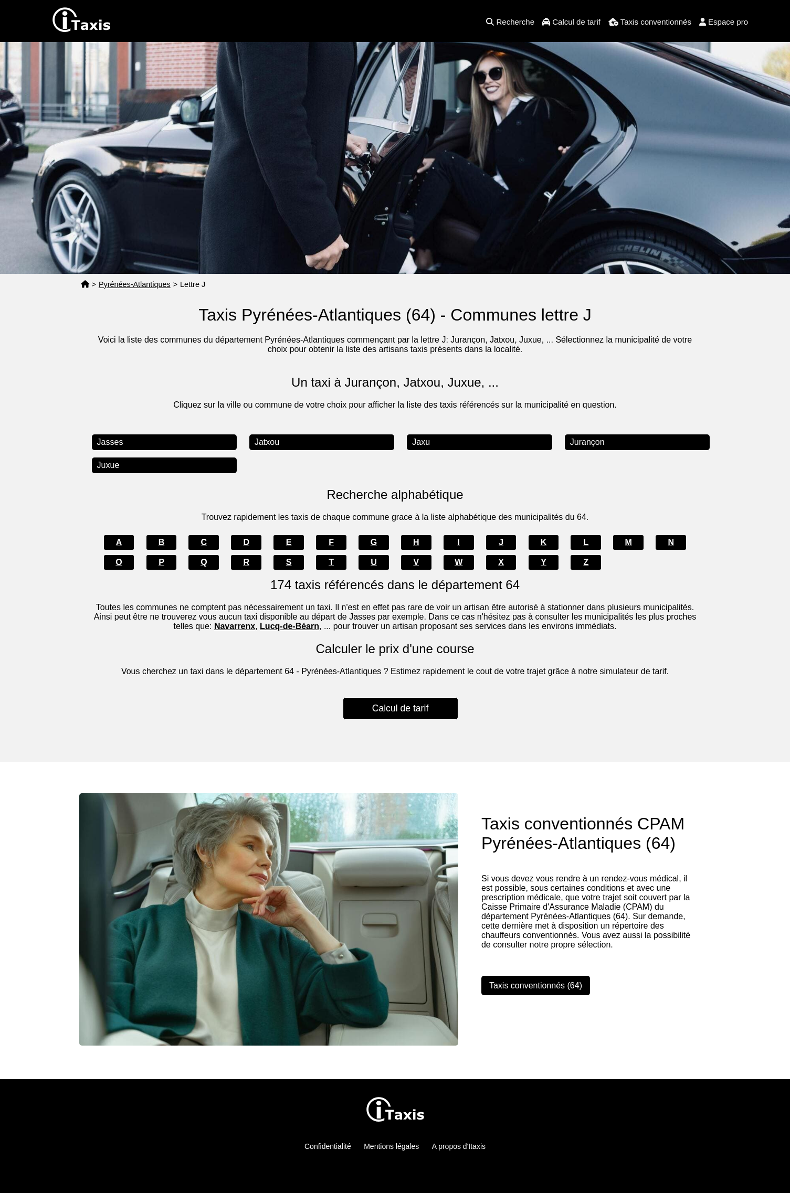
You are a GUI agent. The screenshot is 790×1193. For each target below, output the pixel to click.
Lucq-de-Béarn (289, 626)
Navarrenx (234, 626)
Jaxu (421, 442)
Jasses (110, 442)
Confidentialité (327, 1146)
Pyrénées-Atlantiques (135, 284)
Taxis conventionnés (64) (535, 985)
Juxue (108, 465)
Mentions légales (391, 1146)
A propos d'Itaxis (459, 1146)
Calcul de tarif (400, 708)
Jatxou (267, 442)
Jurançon (587, 442)
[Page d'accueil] (85, 284)
